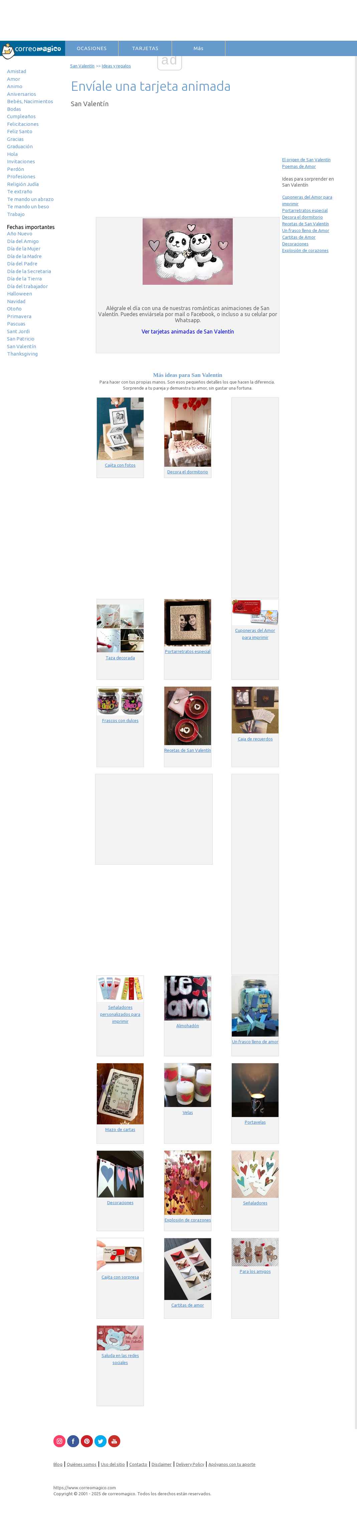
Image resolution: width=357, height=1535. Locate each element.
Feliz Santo (19, 131)
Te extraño (19, 191)
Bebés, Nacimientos (30, 101)
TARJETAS (145, 48)
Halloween (19, 293)
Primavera (19, 316)
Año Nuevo (19, 233)
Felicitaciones (23, 124)
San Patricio (20, 339)
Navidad (16, 301)
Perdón (15, 169)
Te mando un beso (28, 206)
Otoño (14, 308)
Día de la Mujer (23, 248)
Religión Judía (23, 184)
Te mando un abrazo (30, 199)
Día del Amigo (23, 241)
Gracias (15, 139)
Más (199, 48)
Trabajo (16, 214)
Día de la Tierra (24, 278)
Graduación (20, 146)
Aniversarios (21, 94)
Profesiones (21, 176)
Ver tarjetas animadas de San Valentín (188, 331)
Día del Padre (22, 263)
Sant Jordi (18, 331)
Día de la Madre (24, 256)
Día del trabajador (27, 286)
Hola (12, 154)
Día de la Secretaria (29, 271)
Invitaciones (21, 161)
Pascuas (16, 323)
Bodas (14, 109)
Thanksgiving (22, 354)
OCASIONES (92, 48)
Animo (14, 86)
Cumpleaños (21, 116)
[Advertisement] (161, 163)
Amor (13, 79)
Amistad (16, 71)
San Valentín (21, 346)
